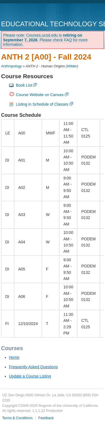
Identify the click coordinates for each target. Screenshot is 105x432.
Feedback (46, 418)
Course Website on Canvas (40, 94)
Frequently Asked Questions (33, 367)
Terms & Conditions (17, 418)
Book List (24, 85)
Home (14, 357)
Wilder (72, 66)
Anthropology (11, 66)
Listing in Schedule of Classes (42, 104)
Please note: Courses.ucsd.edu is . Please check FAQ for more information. (45, 40)
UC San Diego (33, 12)
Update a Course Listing (30, 376)
